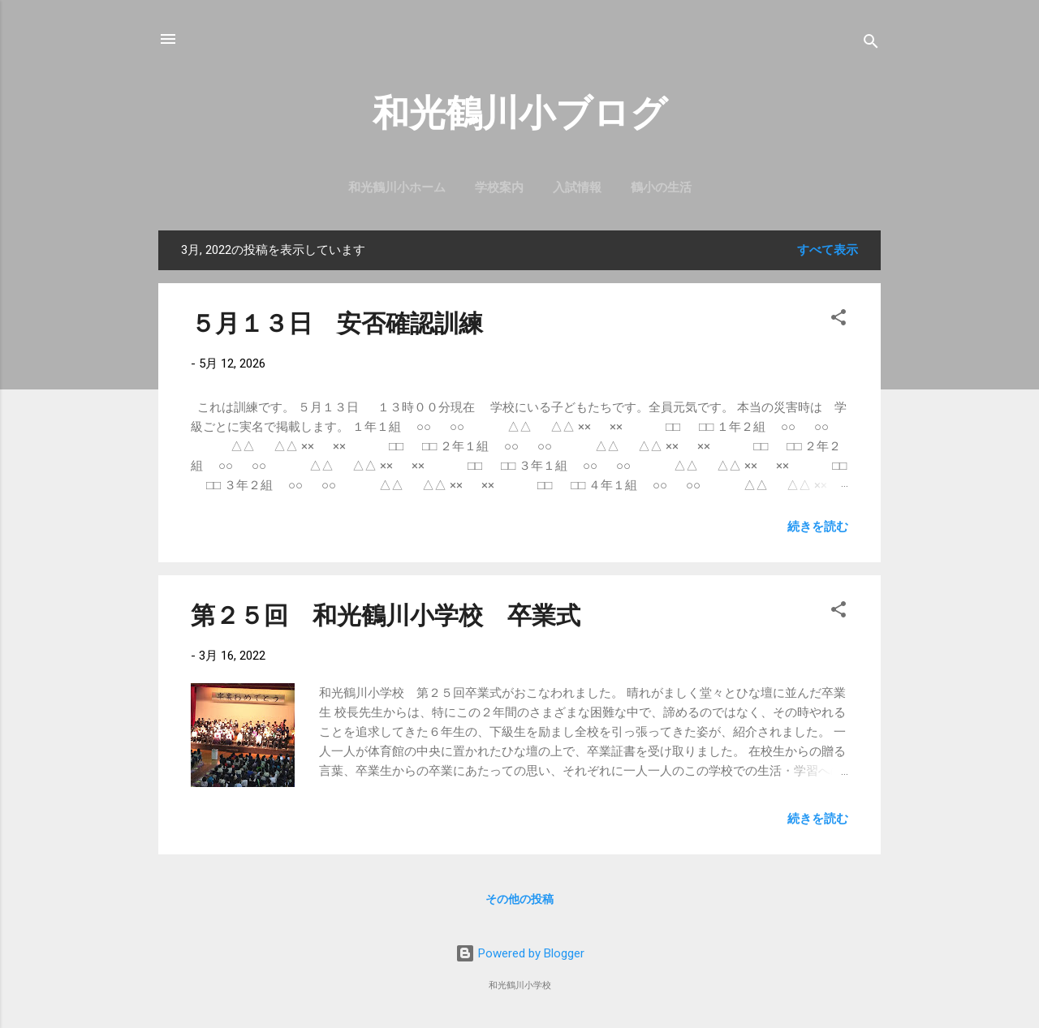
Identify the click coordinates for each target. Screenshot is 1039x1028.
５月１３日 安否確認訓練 (337, 323)
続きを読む (817, 526)
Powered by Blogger (519, 953)
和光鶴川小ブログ (520, 113)
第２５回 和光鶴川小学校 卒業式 (385, 615)
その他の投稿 (519, 899)
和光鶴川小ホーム (397, 187)
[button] (838, 320)
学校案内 (499, 187)
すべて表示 (827, 250)
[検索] (871, 44)
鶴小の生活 (661, 187)
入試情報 (577, 187)
